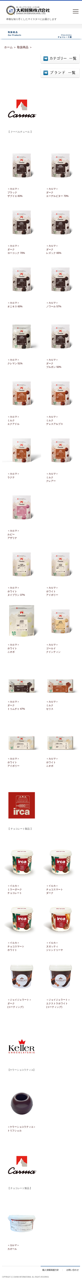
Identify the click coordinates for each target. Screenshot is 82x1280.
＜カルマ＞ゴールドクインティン (53, 648)
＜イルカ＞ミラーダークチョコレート (14, 889)
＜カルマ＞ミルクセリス (52, 705)
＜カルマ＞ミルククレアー (52, 477)
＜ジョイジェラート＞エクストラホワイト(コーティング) (58, 1003)
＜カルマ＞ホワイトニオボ (13, 648)
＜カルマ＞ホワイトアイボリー (13, 762)
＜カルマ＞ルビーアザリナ (13, 534)
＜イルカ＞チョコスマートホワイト (15, 946)
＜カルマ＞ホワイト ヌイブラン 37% (16, 591)
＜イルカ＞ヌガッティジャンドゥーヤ (54, 946)
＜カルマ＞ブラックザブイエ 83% (15, 192)
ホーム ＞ (10, 47)
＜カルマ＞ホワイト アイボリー (52, 591)
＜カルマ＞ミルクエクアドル (13, 420)
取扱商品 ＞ (24, 47)
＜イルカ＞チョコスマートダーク (54, 889)
